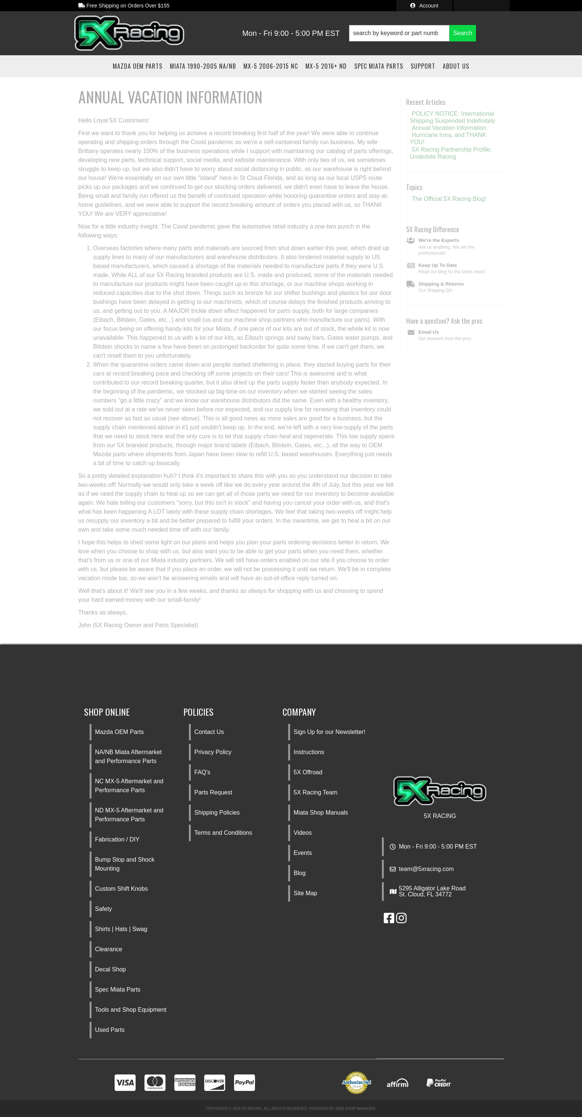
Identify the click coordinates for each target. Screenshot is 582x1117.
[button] (412, 33)
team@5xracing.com (426, 869)
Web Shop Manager (355, 1109)
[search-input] (399, 33)
